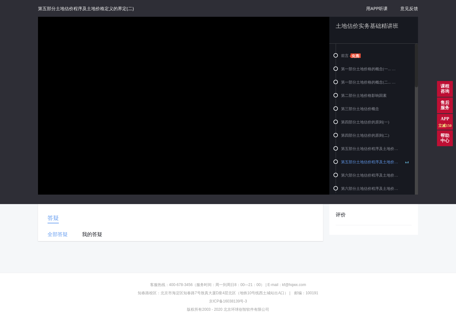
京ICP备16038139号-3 (228, 301)
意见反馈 (409, 8)
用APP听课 (377, 8)
